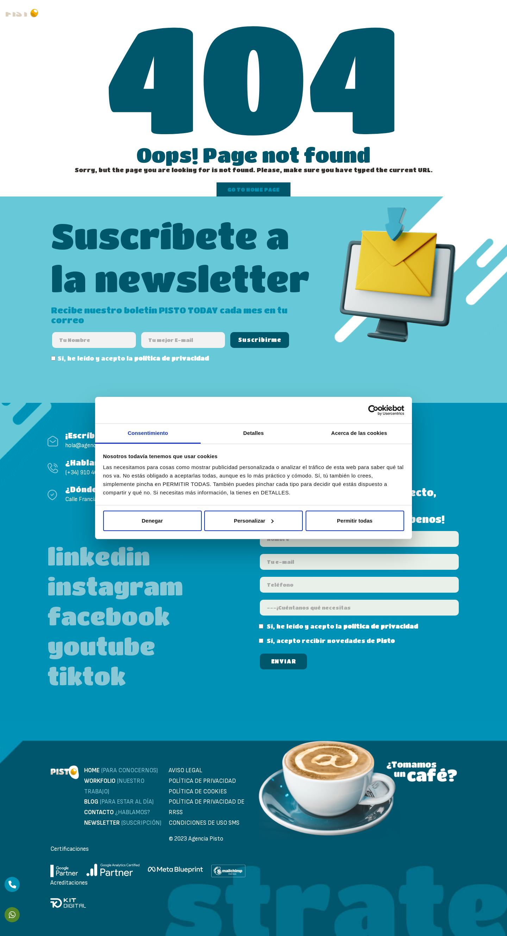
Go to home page (253, 189)
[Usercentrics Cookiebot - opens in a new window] (373, 410)
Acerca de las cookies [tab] (359, 433)
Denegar (152, 521)
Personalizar (254, 521)
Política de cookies (198, 791)
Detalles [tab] (253, 433)
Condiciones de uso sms (204, 822)
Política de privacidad (202, 781)
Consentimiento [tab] (148, 433)
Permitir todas (355, 521)
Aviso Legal (185, 770)
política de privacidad (171, 358)
